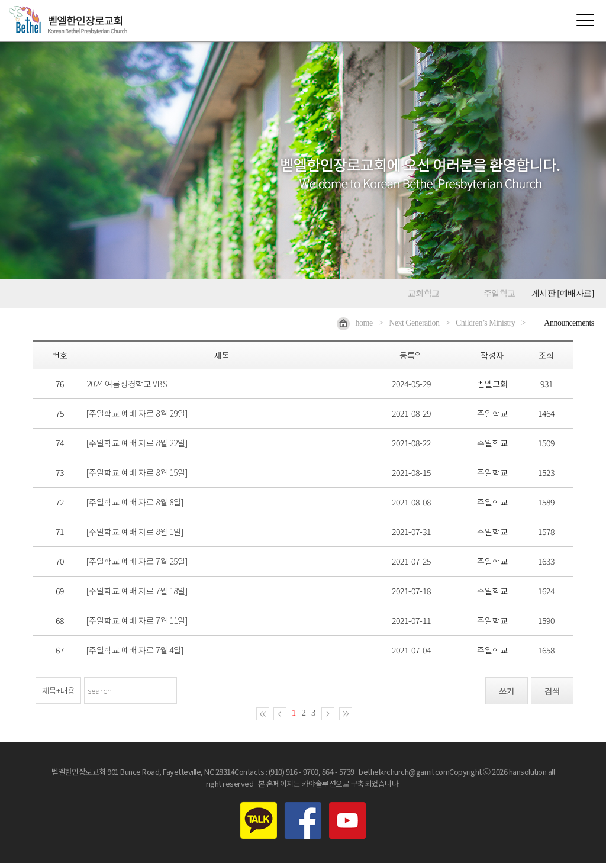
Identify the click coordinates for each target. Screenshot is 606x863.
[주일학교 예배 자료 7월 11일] (137, 620)
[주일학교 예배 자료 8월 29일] (137, 413)
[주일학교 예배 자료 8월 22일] (137, 443)
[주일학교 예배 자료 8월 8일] (134, 502)
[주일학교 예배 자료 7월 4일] (134, 650)
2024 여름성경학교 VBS (126, 383)
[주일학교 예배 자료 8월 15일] (137, 472)
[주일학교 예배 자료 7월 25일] (137, 561)
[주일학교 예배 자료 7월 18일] (137, 591)
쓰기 (506, 691)
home (355, 322)
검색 (552, 691)
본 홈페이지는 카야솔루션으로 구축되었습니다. (329, 783)
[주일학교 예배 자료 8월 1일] (134, 531)
